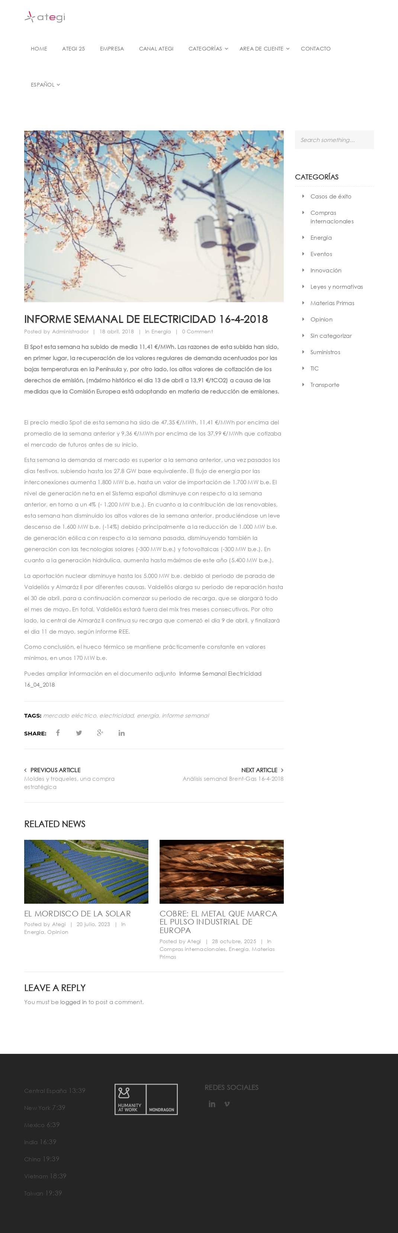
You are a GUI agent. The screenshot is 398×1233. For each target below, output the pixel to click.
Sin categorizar (331, 335)
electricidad (116, 715)
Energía (161, 331)
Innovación (326, 270)
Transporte (325, 384)
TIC (315, 368)
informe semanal (185, 715)
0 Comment (197, 331)
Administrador (70, 331)
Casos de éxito (331, 196)
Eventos (321, 253)
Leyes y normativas (337, 286)
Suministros (325, 352)
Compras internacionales (193, 949)
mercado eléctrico (69, 715)
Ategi (59, 924)
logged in (73, 1002)
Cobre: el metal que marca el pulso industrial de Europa (218, 922)
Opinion (57, 932)
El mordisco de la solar (77, 913)
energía (148, 715)
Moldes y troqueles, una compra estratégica (69, 782)
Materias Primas (332, 303)
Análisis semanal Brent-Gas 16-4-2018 (233, 778)
